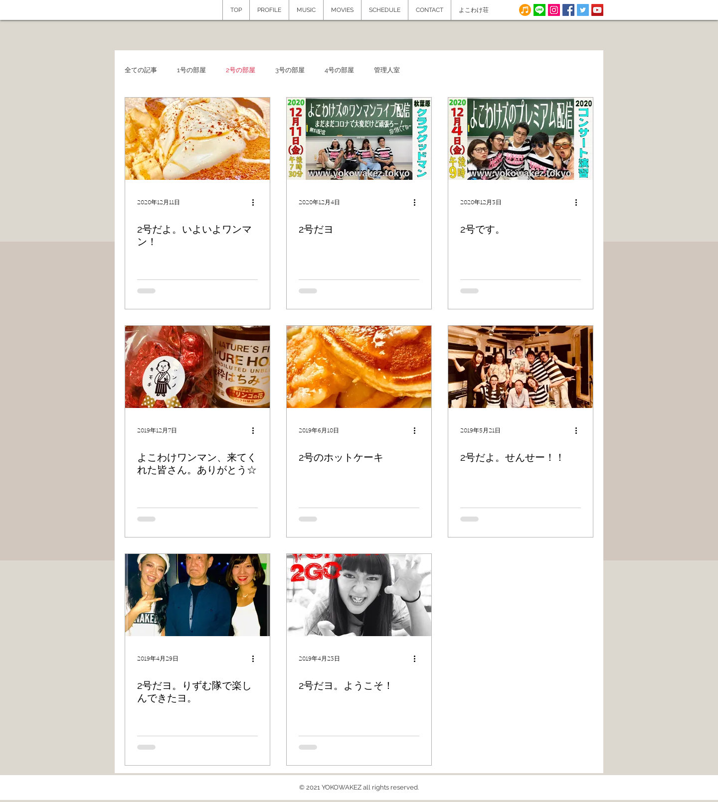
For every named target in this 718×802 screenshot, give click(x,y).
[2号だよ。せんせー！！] (520, 367)
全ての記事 (141, 70)
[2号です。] (520, 139)
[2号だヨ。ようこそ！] (359, 595)
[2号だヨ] (359, 139)
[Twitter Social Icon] (583, 10)
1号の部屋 (191, 70)
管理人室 (387, 70)
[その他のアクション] (256, 202)
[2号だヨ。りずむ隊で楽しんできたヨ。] (197, 595)
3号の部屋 (290, 70)
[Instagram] (554, 10)
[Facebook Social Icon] (568, 10)
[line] (539, 10)
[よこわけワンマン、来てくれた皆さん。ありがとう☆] (197, 367)
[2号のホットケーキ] (359, 367)
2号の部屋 (240, 70)
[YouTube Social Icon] (597, 10)
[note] (525, 10)
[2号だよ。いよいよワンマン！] (197, 139)
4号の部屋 (339, 70)
